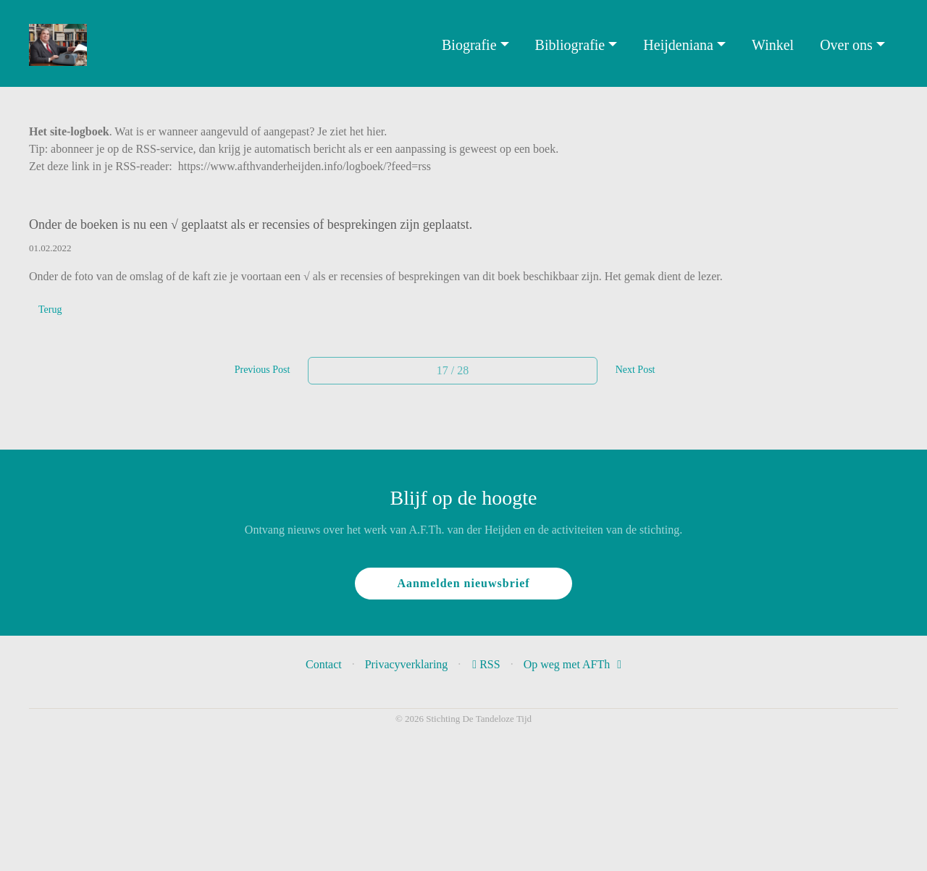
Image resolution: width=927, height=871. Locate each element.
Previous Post (262, 369)
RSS (487, 664)
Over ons (846, 45)
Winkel (773, 45)
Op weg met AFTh (572, 664)
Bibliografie (570, 45)
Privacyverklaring (406, 664)
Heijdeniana (678, 45)
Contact (324, 664)
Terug (50, 309)
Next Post (635, 369)
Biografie (469, 45)
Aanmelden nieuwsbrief (463, 583)
